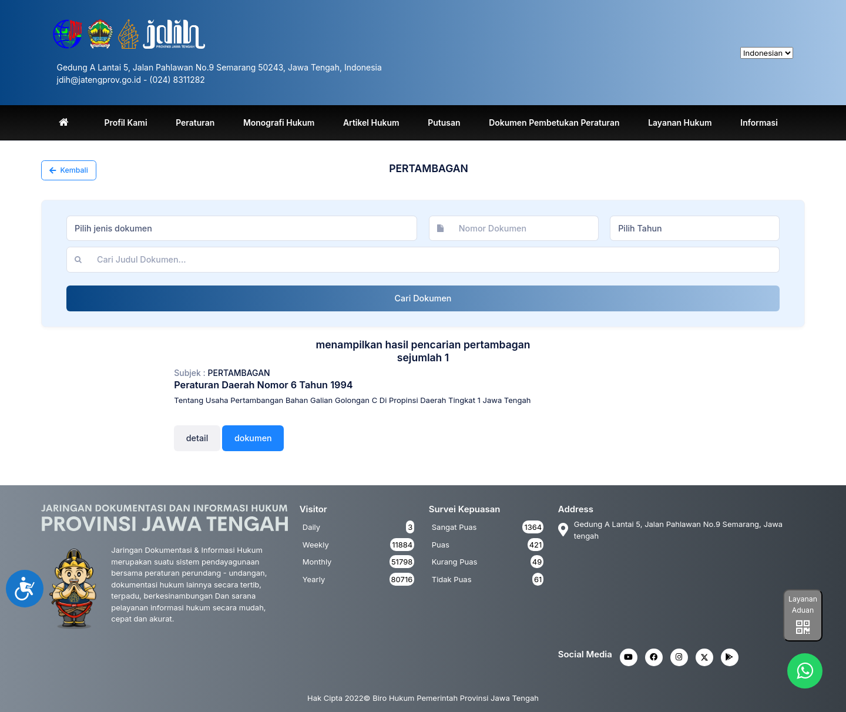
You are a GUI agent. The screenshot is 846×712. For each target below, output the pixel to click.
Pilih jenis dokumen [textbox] (113, 228)
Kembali (68, 170)
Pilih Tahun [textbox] (640, 228)
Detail (197, 438)
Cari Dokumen (423, 298)
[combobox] (241, 228)
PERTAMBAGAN (239, 373)
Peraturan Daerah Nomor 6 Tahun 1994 (263, 385)
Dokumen (253, 438)
